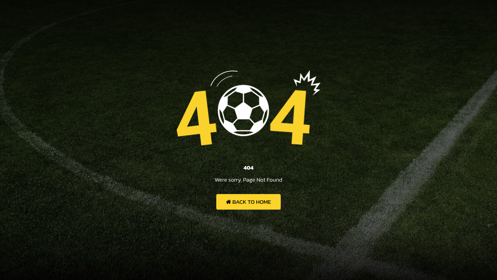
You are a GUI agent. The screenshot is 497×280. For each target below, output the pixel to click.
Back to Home (248, 202)
